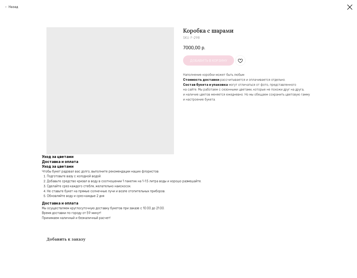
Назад (13, 7)
